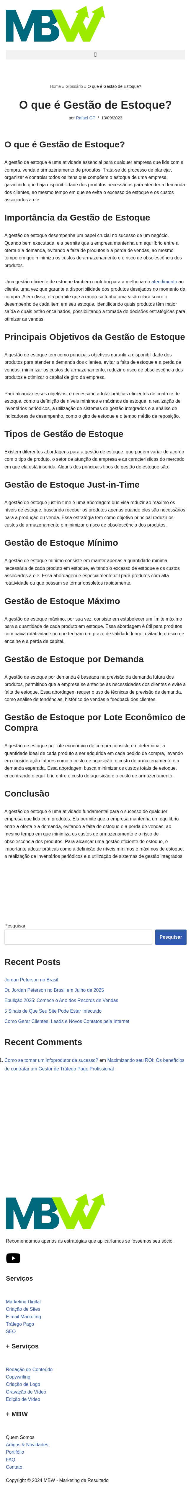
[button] (95, 55)
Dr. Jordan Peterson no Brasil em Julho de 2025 (54, 1001)
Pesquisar (14, 937)
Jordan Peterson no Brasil (31, 991)
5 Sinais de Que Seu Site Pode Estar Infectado (53, 1023)
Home (55, 86)
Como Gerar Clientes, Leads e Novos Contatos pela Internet (67, 1033)
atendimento (166, 282)
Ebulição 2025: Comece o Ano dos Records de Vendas (62, 1012)
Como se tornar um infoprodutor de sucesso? (51, 1072)
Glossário (74, 86)
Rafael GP (85, 118)
